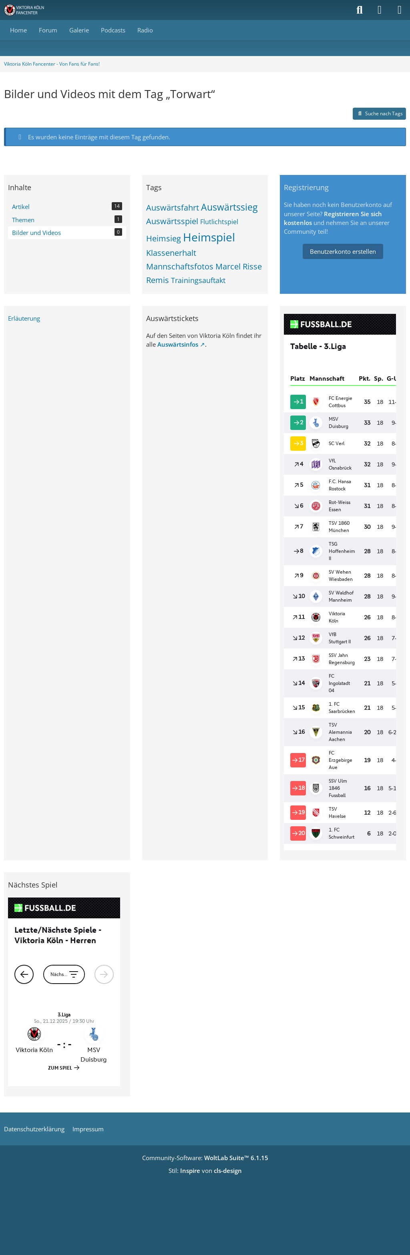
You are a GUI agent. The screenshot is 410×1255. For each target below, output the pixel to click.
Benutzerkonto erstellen (343, 251)
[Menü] (400, 10)
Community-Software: (205, 1158)
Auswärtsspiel (172, 221)
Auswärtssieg (229, 207)
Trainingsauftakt (198, 280)
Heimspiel (209, 237)
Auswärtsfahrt (172, 207)
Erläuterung (24, 318)
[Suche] (360, 10)
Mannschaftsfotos (179, 266)
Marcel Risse (238, 266)
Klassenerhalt (171, 252)
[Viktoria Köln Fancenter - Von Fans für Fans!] (29, 10)
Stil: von (205, 1171)
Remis (157, 280)
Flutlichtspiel (219, 221)
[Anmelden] (380, 10)
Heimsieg (163, 238)
